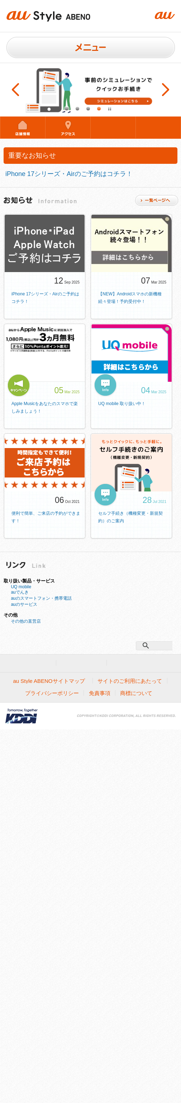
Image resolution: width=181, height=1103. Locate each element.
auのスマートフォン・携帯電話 (41, 598)
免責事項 (99, 693)
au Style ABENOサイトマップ (49, 681)
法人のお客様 (81, 663)
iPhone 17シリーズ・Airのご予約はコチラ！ (69, 173)
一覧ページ (156, 200)
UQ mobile (21, 586)
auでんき (19, 592)
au (43, 663)
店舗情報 (22, 127)
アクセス (68, 127)
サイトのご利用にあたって (129, 681)
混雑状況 (158, 127)
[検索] (155, 645)
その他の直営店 (26, 621)
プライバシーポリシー (52, 693)
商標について (136, 693)
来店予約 (113, 127)
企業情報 (126, 663)
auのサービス (24, 604)
